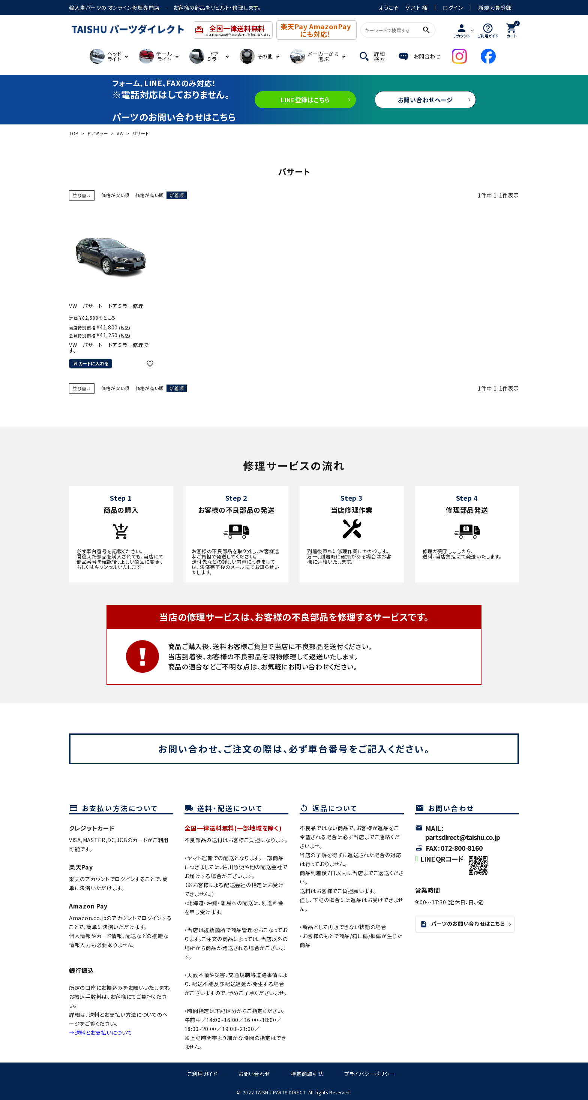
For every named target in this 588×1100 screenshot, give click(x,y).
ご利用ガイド (203, 1074)
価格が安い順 (115, 195)
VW (120, 133)
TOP (74, 133)
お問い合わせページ (425, 99)
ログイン (453, 7)
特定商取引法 (307, 1074)
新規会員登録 (495, 7)
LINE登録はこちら (305, 99)
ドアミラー (97, 133)
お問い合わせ (254, 1074)
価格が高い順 (149, 195)
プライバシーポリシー (369, 1074)
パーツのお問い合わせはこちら (462, 924)
